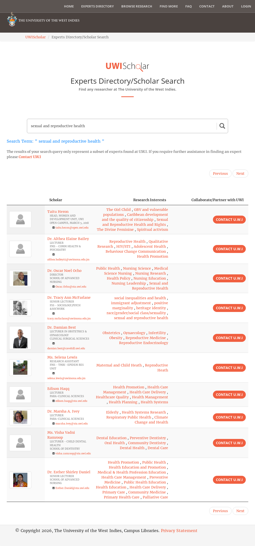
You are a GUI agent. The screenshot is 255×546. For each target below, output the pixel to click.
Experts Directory (97, 6)
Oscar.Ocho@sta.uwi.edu (71, 286)
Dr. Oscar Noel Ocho (64, 270)
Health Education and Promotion (137, 467)
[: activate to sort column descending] (26, 200)
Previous (220, 173)
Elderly (112, 412)
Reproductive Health (127, 241)
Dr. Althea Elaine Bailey (68, 239)
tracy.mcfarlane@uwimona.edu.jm (69, 318)
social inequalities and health (140, 298)
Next (240, 173)
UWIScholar (35, 37)
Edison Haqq (58, 388)
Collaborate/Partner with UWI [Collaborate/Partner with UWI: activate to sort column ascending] (217, 200)
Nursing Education (149, 278)
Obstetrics (111, 333)
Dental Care (158, 448)
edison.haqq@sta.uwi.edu (71, 401)
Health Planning (123, 402)
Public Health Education (145, 482)
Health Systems (154, 402)
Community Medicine (147, 492)
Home (69, 6)
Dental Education (111, 438)
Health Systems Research (144, 412)
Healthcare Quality (112, 397)
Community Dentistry (147, 443)
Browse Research (136, 6)
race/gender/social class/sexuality (136, 313)
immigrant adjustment (131, 303)
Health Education (111, 487)
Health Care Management (123, 477)
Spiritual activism (152, 229)
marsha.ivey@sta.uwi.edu (72, 423)
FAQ (188, 6)
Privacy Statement (179, 530)
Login (246, 6)
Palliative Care (155, 497)
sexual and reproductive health (141, 318)
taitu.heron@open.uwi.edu (72, 227)
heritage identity (151, 308)
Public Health (108, 268)
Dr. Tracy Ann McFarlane (69, 297)
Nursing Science (137, 268)
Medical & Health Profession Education (132, 472)
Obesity (115, 338)
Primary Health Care (121, 497)
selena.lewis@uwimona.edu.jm (66, 378)
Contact (207, 6)
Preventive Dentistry (148, 438)
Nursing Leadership (129, 283)
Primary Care (113, 492)
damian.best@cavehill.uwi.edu (66, 348)
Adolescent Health (150, 246)
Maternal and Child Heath (119, 365)
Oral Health (115, 443)
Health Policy (118, 278)
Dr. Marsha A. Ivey (63, 411)
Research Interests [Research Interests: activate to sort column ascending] (149, 200)
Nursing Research (150, 273)
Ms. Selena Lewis (62, 357)
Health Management (150, 397)
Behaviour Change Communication (136, 251)
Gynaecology (134, 333)
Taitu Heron (57, 211)
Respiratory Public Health (128, 417)
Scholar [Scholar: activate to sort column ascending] (55, 200)
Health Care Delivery (147, 392)
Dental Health (132, 448)
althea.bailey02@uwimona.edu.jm (68, 259)
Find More (169, 6)
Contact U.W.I (30, 157)
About (228, 6)
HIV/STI (123, 246)
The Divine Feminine (115, 229)
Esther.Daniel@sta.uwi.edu (72, 488)
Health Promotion (152, 256)
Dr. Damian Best (61, 327)
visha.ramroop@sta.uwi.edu (73, 453)
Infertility (157, 333)
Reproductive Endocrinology (143, 343)
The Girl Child (118, 209)
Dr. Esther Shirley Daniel (68, 472)
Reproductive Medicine (146, 338)
